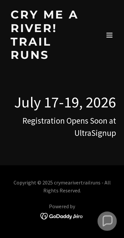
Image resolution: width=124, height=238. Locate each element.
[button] (109, 35)
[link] (46, 56)
